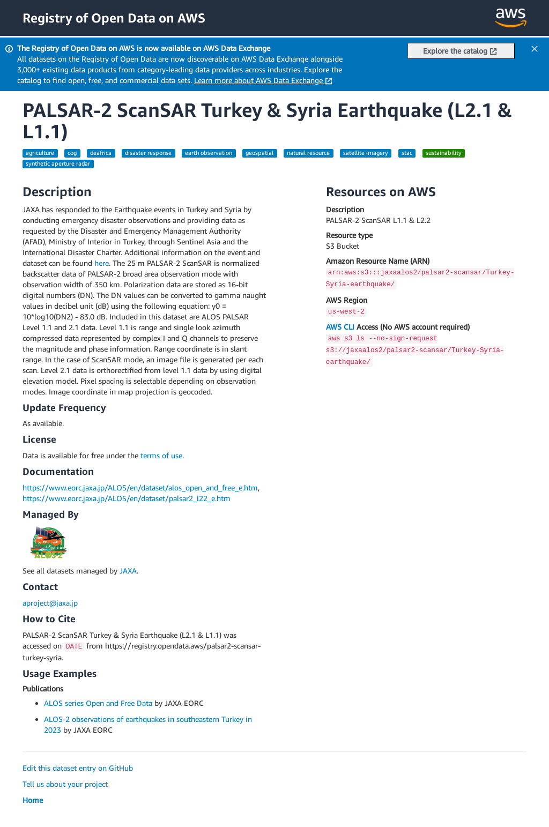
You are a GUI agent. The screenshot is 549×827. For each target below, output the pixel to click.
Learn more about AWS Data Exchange (263, 80)
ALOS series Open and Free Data (98, 702)
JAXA (128, 570)
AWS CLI (340, 326)
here (101, 262)
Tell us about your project (65, 783)
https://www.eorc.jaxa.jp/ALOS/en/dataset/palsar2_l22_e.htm (127, 498)
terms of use (161, 455)
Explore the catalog (460, 50)
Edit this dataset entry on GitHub (78, 767)
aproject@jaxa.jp (50, 602)
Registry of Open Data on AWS (114, 17)
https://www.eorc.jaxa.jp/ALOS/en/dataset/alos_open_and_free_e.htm (140, 487)
